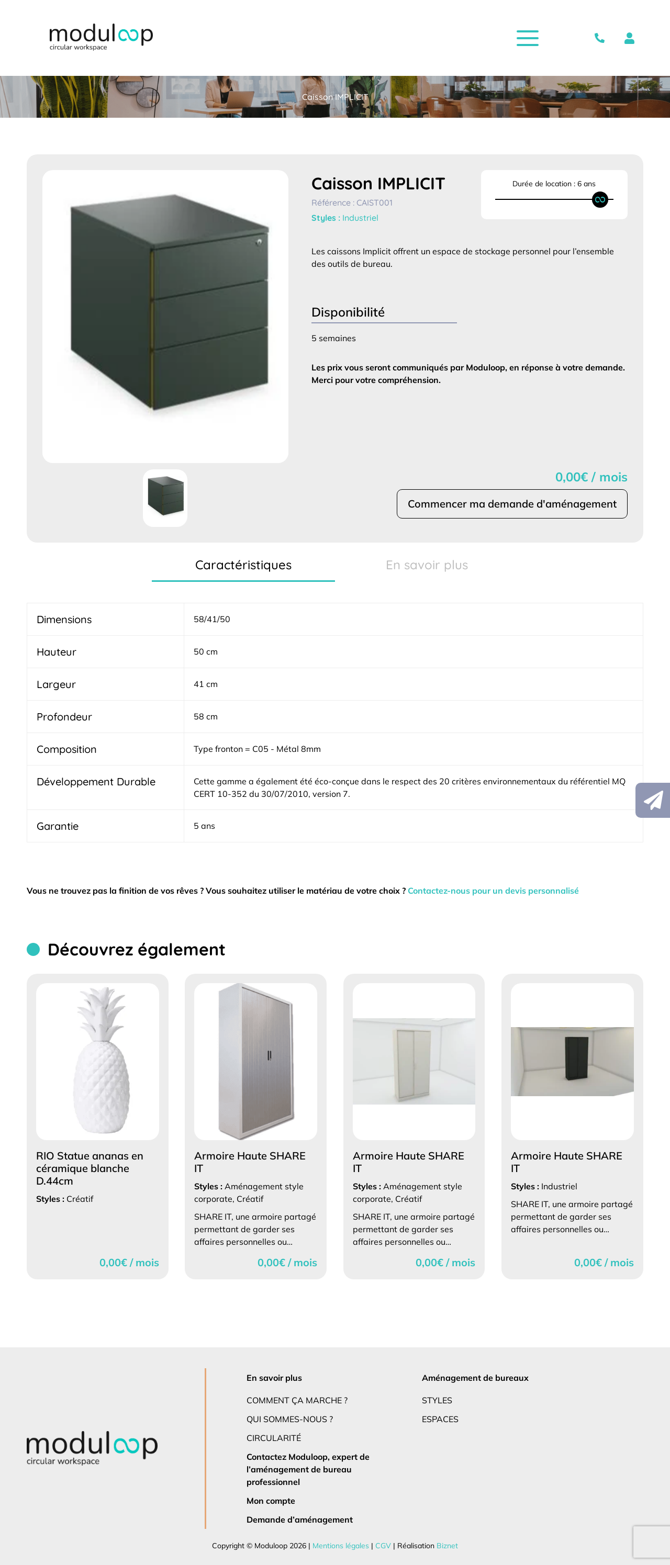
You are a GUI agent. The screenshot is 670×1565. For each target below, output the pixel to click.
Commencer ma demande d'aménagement (511, 504)
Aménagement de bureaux (474, 1377)
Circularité (275, 1437)
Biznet (444, 1545)
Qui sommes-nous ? (291, 1418)
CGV (381, 1545)
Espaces (441, 1418)
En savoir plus (275, 1377)
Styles (438, 1399)
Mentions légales (340, 1545)
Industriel (361, 217)
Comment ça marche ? (298, 1399)
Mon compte (271, 1500)
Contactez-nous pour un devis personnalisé (503, 890)
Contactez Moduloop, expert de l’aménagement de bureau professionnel (309, 1469)
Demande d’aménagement (298, 1519)
